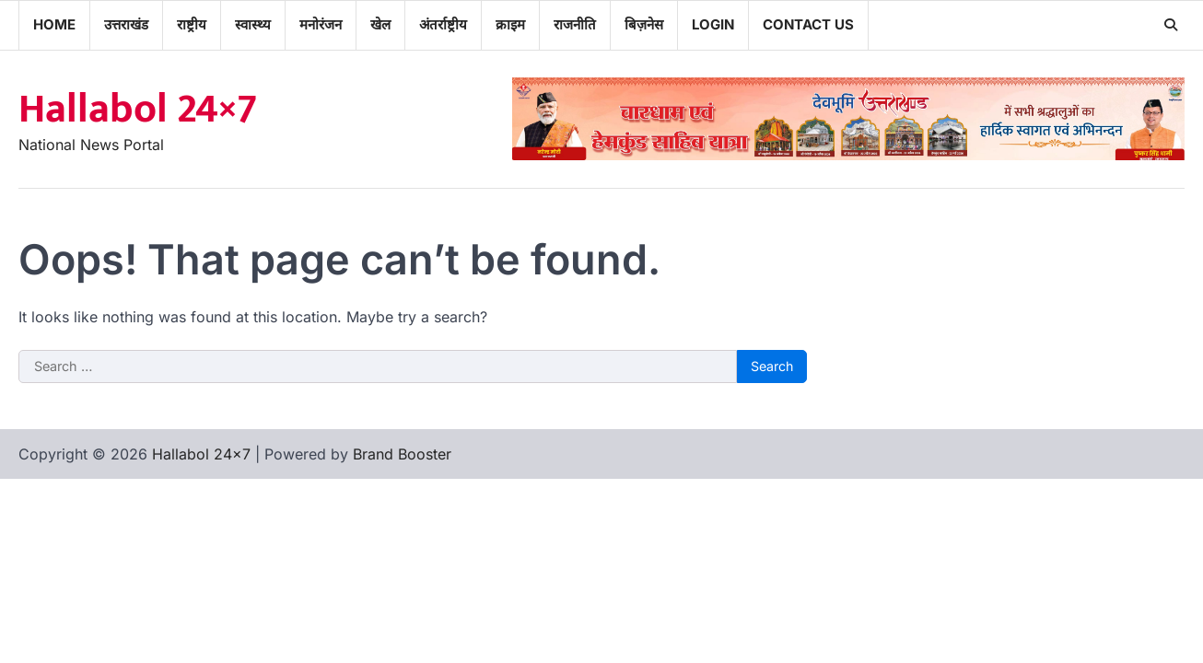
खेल (380, 24)
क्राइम (510, 24)
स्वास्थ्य (253, 24)
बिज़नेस (644, 24)
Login (713, 24)
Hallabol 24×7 (137, 109)
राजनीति (575, 24)
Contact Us (808, 24)
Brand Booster (402, 454)
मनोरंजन (320, 24)
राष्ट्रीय (191, 24)
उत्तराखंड (126, 24)
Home (54, 24)
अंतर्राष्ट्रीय (443, 24)
